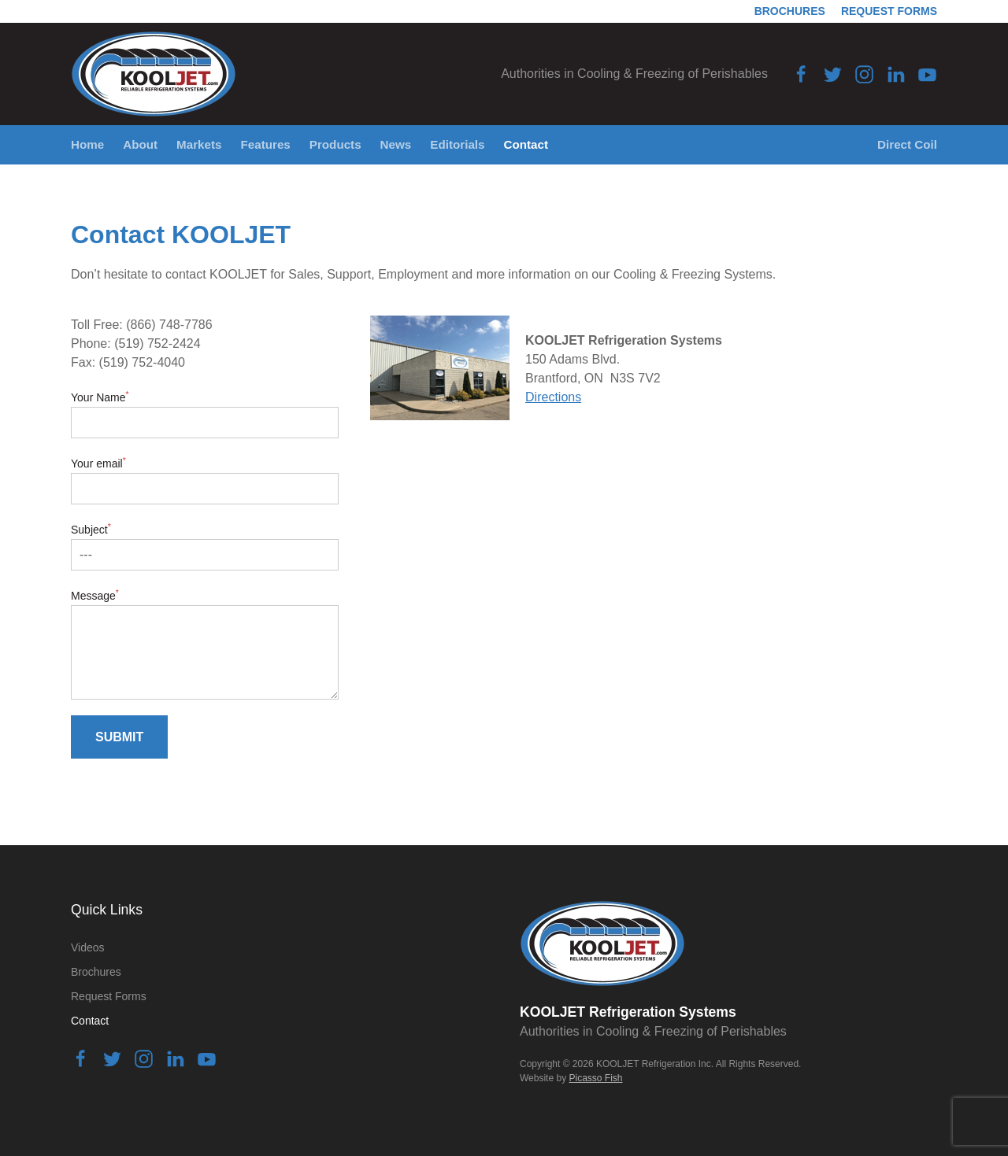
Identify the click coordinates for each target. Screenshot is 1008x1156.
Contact (526, 144)
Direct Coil (907, 144)
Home (87, 144)
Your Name (100, 397)
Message (95, 595)
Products (335, 144)
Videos (88, 947)
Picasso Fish (595, 1078)
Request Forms (889, 11)
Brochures (789, 11)
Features (265, 144)
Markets (198, 144)
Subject (91, 529)
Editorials (457, 144)
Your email (98, 463)
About (140, 144)
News (396, 144)
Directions (553, 397)
